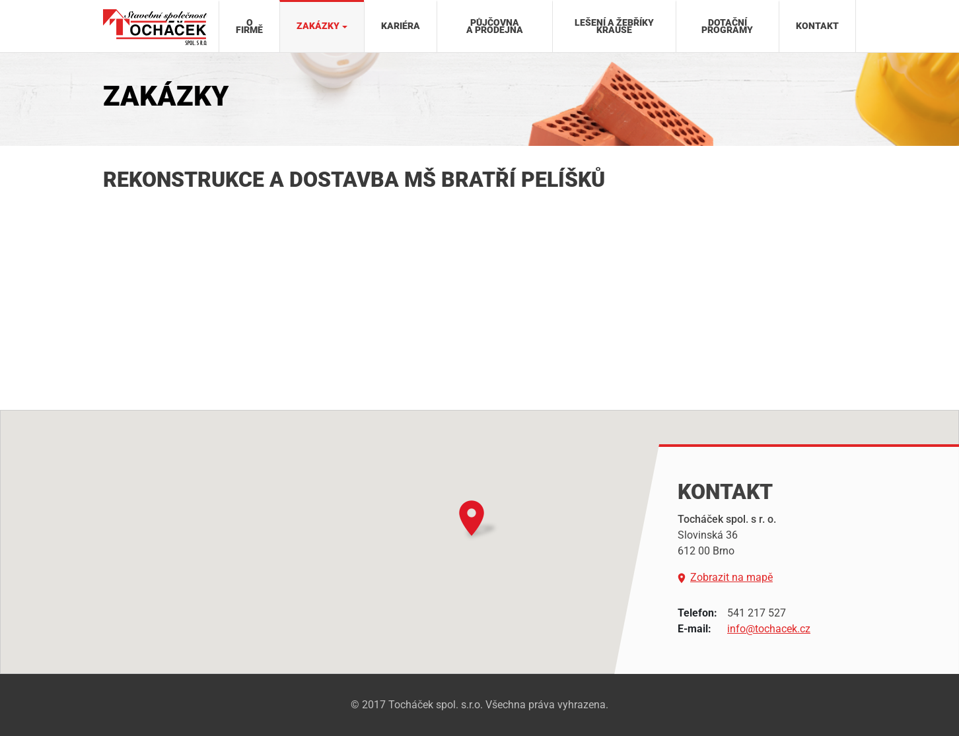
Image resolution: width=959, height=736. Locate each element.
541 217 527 (756, 613)
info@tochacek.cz (768, 628)
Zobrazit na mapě (725, 577)
